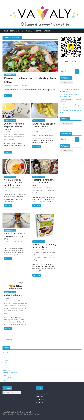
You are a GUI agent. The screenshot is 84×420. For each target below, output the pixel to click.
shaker (39, 260)
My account (7, 375)
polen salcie (7, 311)
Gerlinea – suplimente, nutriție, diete (44, 246)
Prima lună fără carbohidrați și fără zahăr (30, 80)
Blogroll (6, 352)
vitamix (41, 193)
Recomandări (27, 31)
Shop (4, 380)
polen (23, 308)
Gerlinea (47, 255)
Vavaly (16, 85)
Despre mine (14, 31)
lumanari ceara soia (18, 134)
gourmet (53, 255)
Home (6, 31)
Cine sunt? (6, 365)
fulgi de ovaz (13, 305)
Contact (5, 368)
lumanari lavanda (19, 136)
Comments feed (41, 399)
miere (19, 308)
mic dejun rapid (12, 308)
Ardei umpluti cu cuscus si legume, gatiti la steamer (13, 182)
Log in (38, 393)
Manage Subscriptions (11, 373)
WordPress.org (40, 402)
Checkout (6, 362)
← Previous (7, 339)
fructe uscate (44, 190)
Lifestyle (37, 31)
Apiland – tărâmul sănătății (13, 296)
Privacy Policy (8, 378)
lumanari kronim (8, 136)
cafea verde (41, 255)
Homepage (7, 370)
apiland (15, 303)
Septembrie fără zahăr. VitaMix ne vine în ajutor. (44, 182)
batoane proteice (46, 252)
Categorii (47, 31)
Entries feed (39, 396)
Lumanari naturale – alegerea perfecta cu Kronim (14, 126)
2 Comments (23, 85)
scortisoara (15, 311)
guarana (34, 257)
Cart (4, 355)
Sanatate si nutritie (10, 75)
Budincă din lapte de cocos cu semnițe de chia (14, 236)
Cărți (4, 357)
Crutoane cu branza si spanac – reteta (43, 125)
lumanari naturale (9, 139)
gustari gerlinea (42, 257)
